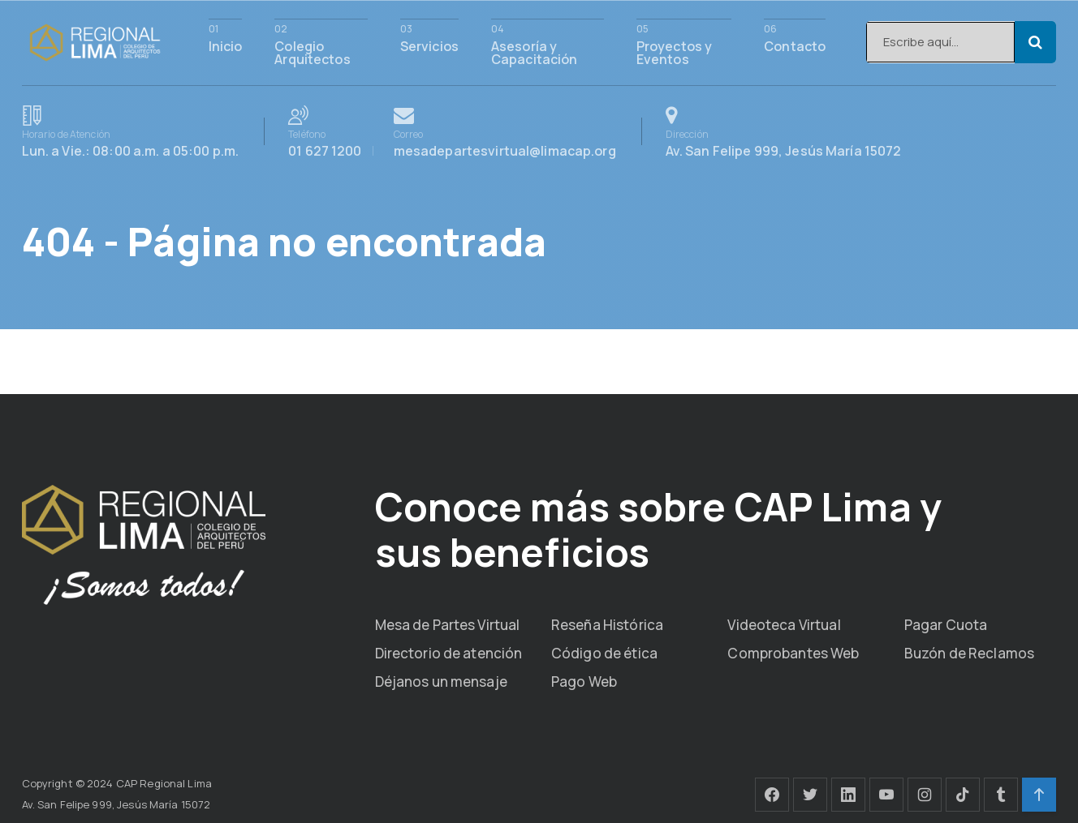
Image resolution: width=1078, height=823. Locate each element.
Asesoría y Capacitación (534, 51)
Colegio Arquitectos (312, 51)
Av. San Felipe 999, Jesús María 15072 (784, 131)
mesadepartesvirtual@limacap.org (505, 131)
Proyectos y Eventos (674, 51)
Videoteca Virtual (783, 624)
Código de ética (604, 653)
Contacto (795, 45)
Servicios (429, 45)
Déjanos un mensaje (441, 681)
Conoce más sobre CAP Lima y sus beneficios (658, 529)
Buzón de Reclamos (969, 653)
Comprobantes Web (793, 653)
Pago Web (584, 681)
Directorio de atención (449, 653)
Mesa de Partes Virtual (447, 624)
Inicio (226, 45)
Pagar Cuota (945, 624)
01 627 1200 (335, 131)
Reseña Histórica (607, 624)
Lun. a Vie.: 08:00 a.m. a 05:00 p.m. (130, 131)
